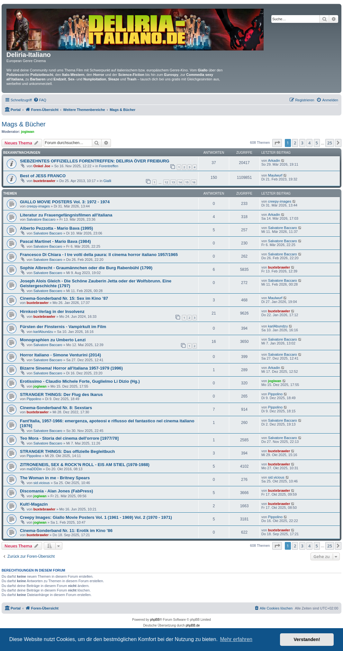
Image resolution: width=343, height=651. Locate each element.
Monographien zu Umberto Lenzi (53, 339)
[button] (277, 143)
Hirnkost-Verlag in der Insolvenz (52, 311)
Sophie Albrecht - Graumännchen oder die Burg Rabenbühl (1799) (86, 267)
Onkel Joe (41, 166)
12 (166, 182)
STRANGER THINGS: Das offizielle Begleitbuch (67, 451)
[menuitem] (39, 100)
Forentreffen (108, 166)
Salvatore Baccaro (41, 219)
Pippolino (34, 399)
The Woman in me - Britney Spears (55, 477)
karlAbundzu (43, 332)
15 (186, 182)
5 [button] (317, 143)
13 (173, 182)
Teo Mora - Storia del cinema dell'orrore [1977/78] (69, 438)
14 (180, 182)
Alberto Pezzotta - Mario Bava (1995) (56, 228)
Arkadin (274, 160)
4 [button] (309, 143)
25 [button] (329, 143)
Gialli (107, 181)
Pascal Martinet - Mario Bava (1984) (55, 241)
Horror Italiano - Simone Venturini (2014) (60, 355)
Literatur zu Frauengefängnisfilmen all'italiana (66, 215)
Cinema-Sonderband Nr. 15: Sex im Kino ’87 (64, 298)
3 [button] (302, 143)
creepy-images (38, 206)
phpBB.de (193, 625)
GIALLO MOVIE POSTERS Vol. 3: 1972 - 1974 (65, 201)
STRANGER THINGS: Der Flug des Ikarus (61, 394)
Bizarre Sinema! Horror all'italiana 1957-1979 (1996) (71, 368)
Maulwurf (275, 175)
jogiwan (27, 131)
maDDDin (34, 469)
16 (193, 182)
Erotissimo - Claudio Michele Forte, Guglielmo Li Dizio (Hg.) (80, 381)
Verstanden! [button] (307, 639)
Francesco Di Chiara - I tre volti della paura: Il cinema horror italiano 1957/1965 (99, 254)
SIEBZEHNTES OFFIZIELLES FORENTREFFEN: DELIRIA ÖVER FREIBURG (94, 161)
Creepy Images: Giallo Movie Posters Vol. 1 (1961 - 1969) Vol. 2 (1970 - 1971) (96, 517)
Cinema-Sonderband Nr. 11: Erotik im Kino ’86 (66, 530)
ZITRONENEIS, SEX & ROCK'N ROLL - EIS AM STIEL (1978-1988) (84, 464)
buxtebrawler (44, 181)
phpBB (155, 619)
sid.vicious (41, 483)
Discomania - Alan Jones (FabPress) (56, 491)
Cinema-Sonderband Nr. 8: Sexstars (56, 407)
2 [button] (295, 143)
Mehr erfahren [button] (236, 639)
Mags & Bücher (24, 124)
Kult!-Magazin (34, 504)
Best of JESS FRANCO (43, 175)
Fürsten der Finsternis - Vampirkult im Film (63, 326)
